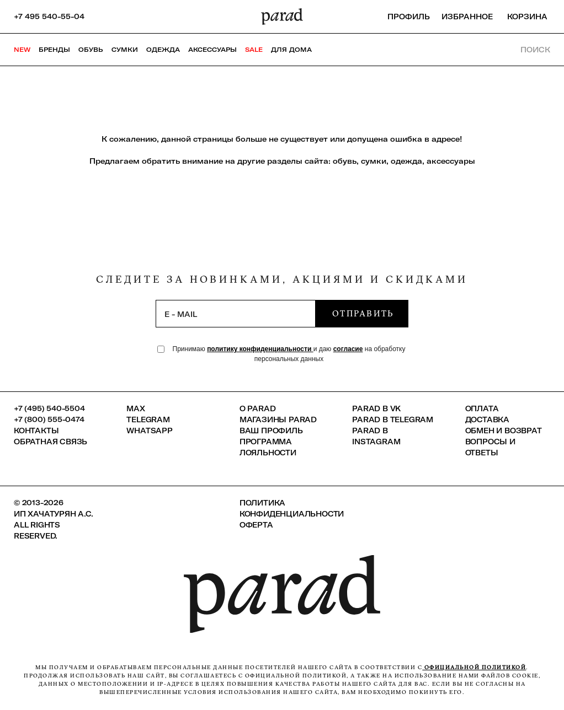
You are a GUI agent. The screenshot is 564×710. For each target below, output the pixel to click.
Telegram (147, 419)
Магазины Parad (278, 419)
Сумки (124, 49)
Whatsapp (149, 430)
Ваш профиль (271, 430)
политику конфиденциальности (260, 349)
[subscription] (236, 313)
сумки (373, 161)
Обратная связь (50, 441)
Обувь (90, 49)
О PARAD (258, 408)
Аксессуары (212, 49)
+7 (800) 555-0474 (49, 419)
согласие (348, 349)
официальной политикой (474, 667)
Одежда (163, 49)
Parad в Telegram (392, 419)
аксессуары (451, 161)
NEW (22, 49)
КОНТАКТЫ (36, 430)
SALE (254, 49)
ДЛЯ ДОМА (291, 49)
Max (135, 408)
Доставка (487, 419)
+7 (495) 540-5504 (49, 408)
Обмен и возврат (503, 430)
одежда (406, 161)
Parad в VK (376, 408)
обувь (345, 161)
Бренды (54, 49)
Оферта (256, 524)
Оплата (482, 408)
